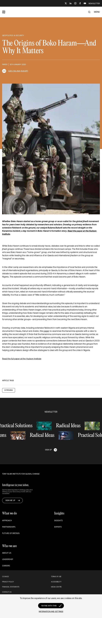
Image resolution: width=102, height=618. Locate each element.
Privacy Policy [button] (8, 582)
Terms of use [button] (56, 577)
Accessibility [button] (56, 582)
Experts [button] (58, 526)
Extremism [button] (8, 390)
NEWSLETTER (94, 3)
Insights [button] (58, 520)
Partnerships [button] (8, 526)
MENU (97, 12)
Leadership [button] (7, 559)
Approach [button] (7, 520)
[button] (3, 12)
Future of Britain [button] (11, 533)
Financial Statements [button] (10, 587)
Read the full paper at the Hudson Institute (21, 358)
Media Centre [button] (56, 587)
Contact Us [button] (6, 592)
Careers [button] (6, 565)
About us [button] (6, 553)
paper (46, 331)
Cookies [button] (5, 577)
